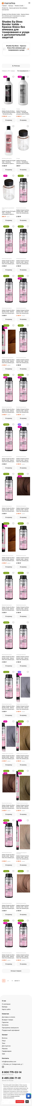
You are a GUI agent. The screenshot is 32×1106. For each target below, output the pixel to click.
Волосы (4, 1038)
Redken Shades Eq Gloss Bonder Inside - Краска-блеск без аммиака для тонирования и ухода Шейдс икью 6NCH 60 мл (22, 510)
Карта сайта (6, 1009)
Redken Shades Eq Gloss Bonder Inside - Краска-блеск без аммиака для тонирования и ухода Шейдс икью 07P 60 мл (22, 708)
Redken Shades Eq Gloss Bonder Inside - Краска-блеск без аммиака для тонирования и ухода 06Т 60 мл (23, 460)
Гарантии (5, 1022)
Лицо (4, 1041)
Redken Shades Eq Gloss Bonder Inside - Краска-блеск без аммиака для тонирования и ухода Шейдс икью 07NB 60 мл (22, 807)
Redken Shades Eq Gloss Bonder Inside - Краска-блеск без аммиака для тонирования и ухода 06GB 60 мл (22, 609)
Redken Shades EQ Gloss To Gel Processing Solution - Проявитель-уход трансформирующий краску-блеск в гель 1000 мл (8, 112)
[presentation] (4, 49)
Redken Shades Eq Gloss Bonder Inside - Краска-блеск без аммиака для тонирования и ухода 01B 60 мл (22, 211)
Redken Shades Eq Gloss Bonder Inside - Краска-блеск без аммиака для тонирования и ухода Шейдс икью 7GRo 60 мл (22, 907)
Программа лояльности (10, 1028)
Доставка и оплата (8, 1017)
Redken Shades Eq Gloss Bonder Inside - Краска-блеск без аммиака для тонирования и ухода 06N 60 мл (8, 609)
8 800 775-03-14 (11, 1072)
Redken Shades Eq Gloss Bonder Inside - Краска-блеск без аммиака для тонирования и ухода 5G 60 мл (22, 411)
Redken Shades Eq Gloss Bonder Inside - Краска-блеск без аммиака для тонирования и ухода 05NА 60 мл (22, 361)
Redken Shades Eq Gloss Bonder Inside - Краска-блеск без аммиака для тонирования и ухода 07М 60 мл (8, 907)
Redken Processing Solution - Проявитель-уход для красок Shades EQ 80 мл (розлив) (22, 162)
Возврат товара (7, 1020)
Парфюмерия (6, 1051)
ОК (27, 1101)
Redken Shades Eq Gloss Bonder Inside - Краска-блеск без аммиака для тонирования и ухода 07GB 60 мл (8, 956)
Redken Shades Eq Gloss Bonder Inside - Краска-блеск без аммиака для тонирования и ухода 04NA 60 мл (22, 262)
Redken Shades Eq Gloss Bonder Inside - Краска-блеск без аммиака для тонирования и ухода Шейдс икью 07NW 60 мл (23, 757)
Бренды (4, 1007)
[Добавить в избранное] (13, 77)
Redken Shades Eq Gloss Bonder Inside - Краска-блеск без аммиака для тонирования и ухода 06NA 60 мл (22, 559)
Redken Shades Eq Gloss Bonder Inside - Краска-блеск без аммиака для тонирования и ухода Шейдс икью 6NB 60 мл (8, 559)
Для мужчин (6, 1046)
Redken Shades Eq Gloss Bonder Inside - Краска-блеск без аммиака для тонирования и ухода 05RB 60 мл (22, 312)
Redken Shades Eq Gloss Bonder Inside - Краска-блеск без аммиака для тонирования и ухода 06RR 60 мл (8, 510)
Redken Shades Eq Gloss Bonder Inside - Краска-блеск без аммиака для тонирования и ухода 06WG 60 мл (8, 460)
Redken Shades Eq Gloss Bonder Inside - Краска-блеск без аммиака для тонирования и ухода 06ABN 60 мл (8, 658)
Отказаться (19, 1101)
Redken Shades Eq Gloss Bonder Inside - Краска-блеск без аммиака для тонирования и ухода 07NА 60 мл (8, 856)
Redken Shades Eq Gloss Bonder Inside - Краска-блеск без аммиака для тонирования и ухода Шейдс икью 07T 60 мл (8, 757)
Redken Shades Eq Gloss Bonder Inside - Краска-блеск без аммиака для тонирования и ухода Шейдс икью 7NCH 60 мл (8, 807)
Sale (3, 1054)
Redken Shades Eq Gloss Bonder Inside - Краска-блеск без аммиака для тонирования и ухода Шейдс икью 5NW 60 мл (8, 361)
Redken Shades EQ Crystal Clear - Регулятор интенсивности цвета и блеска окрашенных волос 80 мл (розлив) (8, 213)
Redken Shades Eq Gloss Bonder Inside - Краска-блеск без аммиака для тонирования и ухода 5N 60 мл (8, 411)
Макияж (5, 1048)
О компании (6, 1004)
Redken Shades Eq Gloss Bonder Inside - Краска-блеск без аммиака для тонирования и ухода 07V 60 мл (8, 708)
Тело (3, 1043)
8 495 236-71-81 (11, 1078)
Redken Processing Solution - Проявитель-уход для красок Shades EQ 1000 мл (22, 112)
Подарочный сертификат (10, 1030)
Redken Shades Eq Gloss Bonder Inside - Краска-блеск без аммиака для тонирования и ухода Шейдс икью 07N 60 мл (22, 857)
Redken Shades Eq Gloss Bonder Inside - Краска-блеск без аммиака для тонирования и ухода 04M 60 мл (8, 312)
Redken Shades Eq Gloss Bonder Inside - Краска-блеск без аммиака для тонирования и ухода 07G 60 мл (23, 956)
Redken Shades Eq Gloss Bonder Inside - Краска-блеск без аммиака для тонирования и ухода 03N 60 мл (8, 262)
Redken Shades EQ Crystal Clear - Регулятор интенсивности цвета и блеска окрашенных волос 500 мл (8, 162)
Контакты (5, 1025)
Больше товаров (16, 971)
